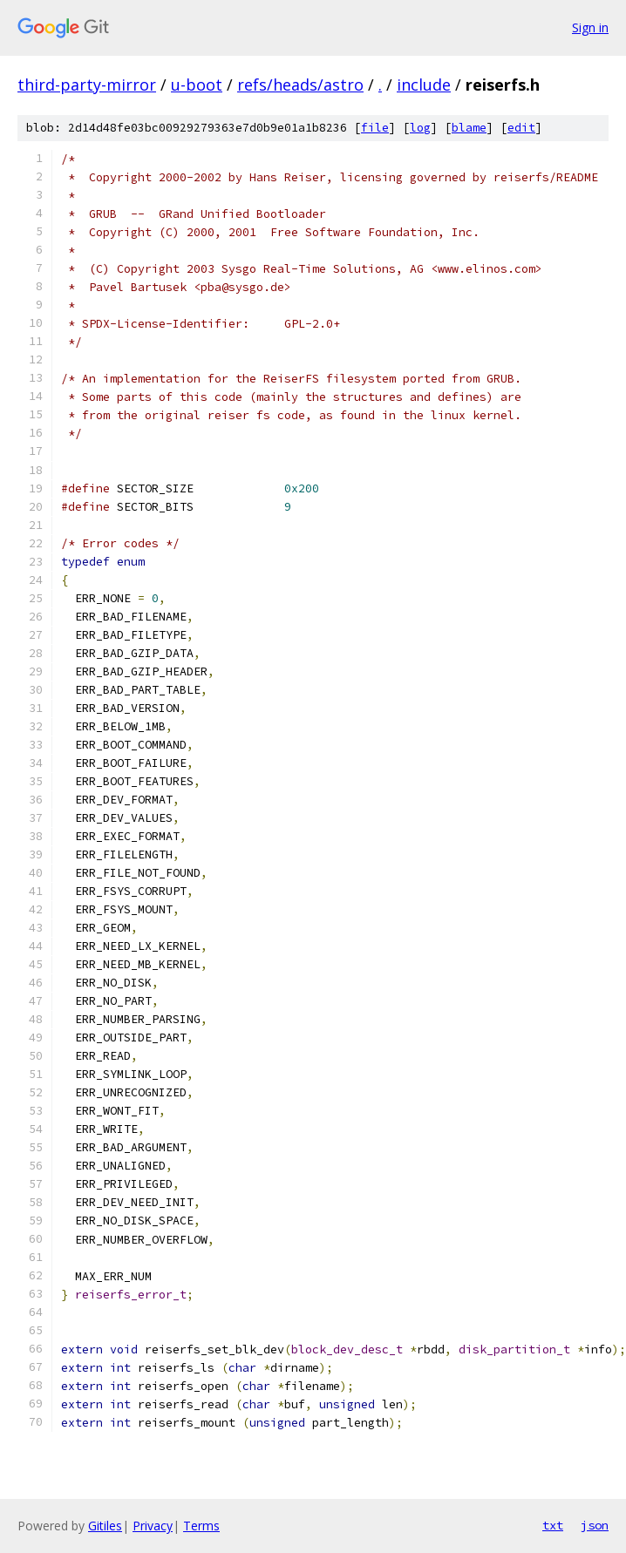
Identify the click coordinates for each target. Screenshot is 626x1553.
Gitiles (105, 1525)
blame (469, 127)
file (375, 127)
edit (521, 127)
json (595, 1525)
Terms (201, 1525)
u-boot (196, 84)
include (424, 84)
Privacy (153, 1525)
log (420, 127)
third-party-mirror (86, 84)
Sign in (590, 27)
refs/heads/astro (300, 84)
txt (552, 1525)
